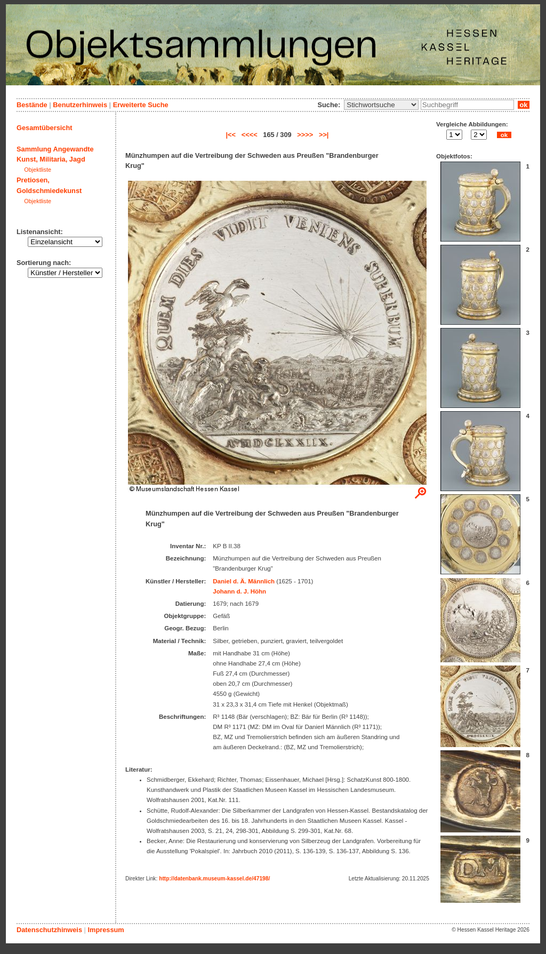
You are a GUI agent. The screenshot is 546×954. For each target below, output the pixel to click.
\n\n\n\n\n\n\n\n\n (381, 105)
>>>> (305, 135)
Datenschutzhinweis (49, 930)
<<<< (250, 135)
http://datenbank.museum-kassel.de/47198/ (214, 878)
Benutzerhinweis (80, 105)
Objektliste (37, 169)
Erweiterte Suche (140, 105)
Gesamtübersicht (45, 128)
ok (523, 105)
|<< (231, 135)
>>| (324, 135)
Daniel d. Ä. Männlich (244, 581)
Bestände (32, 105)
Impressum (105, 930)
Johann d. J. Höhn (239, 591)
